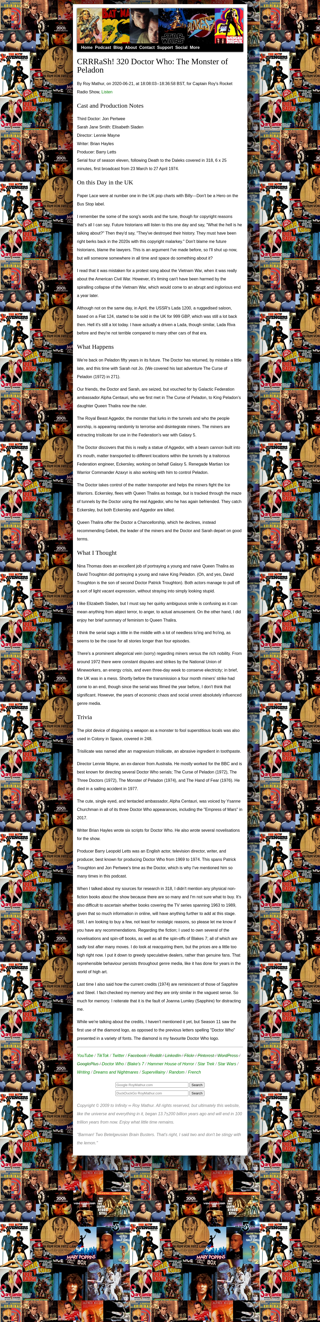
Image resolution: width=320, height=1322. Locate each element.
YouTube (85, 1055)
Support (165, 47)
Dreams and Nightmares (115, 1072)
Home (87, 47)
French (194, 1072)
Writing (83, 1072)
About (131, 47)
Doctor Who (113, 1064)
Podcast (103, 47)
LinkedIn (173, 1055)
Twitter (118, 1055)
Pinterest (206, 1055)
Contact (147, 47)
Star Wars (227, 1064)
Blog (118, 47)
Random (176, 1072)
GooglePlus (88, 1064)
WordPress (227, 1055)
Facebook (137, 1055)
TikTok (103, 1055)
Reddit (155, 1055)
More (195, 47)
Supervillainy (153, 1072)
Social (181, 47)
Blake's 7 (135, 1064)
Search (197, 1093)
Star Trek (206, 1064)
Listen (107, 92)
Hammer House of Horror (170, 1064)
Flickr (189, 1055)
